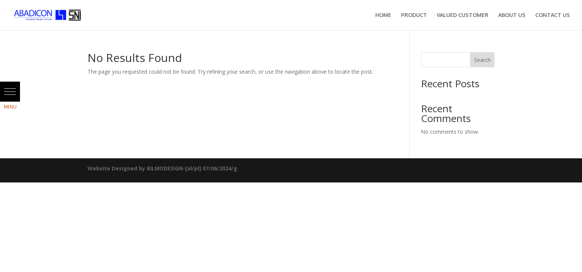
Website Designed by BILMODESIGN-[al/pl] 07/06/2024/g (162, 168)
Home (383, 15)
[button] (10, 92)
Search (482, 59)
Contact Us (552, 15)
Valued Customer (462, 15)
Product (414, 15)
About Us (511, 15)
